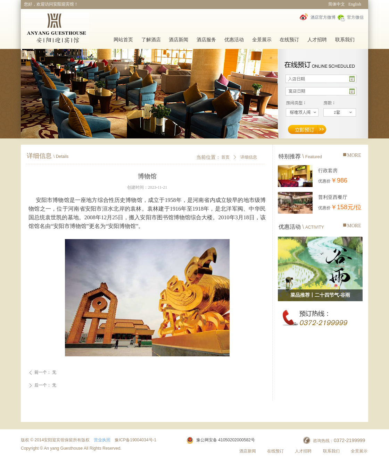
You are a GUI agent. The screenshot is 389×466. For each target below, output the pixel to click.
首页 (225, 157)
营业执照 (102, 440)
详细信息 (248, 157)
